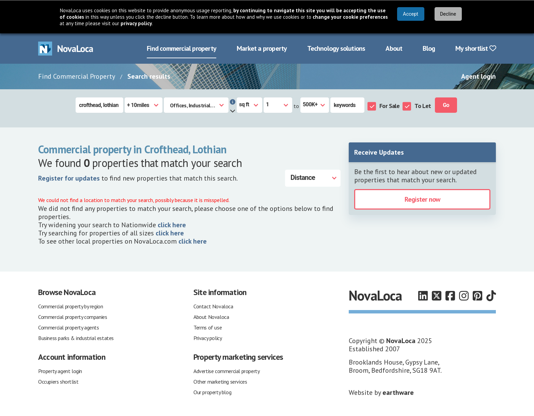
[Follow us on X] (436, 295)
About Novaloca (211, 316)
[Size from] (278, 104)
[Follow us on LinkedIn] (423, 295)
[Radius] (143, 104)
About (394, 47)
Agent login (478, 75)
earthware (398, 391)
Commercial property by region (70, 305)
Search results (148, 75)
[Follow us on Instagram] (464, 295)
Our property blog (212, 391)
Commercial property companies (72, 316)
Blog (429, 47)
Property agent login (60, 370)
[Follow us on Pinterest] (477, 295)
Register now (422, 198)
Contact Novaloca (213, 305)
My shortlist (475, 47)
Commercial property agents (68, 326)
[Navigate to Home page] (65, 48)
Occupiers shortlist (58, 381)
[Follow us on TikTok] (491, 295)
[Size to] (314, 104)
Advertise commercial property (226, 370)
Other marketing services (220, 381)
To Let (422, 105)
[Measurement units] (249, 104)
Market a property (262, 47)
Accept (410, 14)
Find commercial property (181, 47)
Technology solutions (336, 47)
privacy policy (136, 23)
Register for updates (69, 177)
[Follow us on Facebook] (450, 295)
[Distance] (313, 177)
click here (172, 224)
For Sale (389, 105)
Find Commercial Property (76, 75)
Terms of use (207, 326)
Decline (448, 14)
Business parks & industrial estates (76, 337)
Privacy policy (207, 337)
